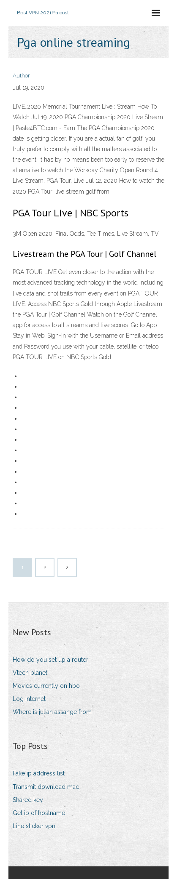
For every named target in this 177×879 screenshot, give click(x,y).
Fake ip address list (39, 773)
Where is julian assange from (52, 712)
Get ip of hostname (39, 813)
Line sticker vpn (34, 826)
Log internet (29, 698)
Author (21, 75)
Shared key (28, 799)
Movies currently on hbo (46, 685)
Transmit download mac (46, 786)
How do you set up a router (50, 659)
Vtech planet (30, 672)
